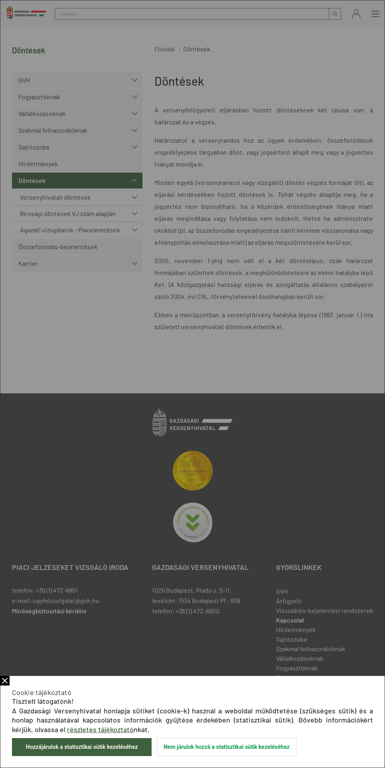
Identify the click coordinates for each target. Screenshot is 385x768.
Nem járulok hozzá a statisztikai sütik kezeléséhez (227, 747)
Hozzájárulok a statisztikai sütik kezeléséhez (82, 747)
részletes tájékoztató (100, 729)
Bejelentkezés (356, 14)
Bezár (5, 681)
